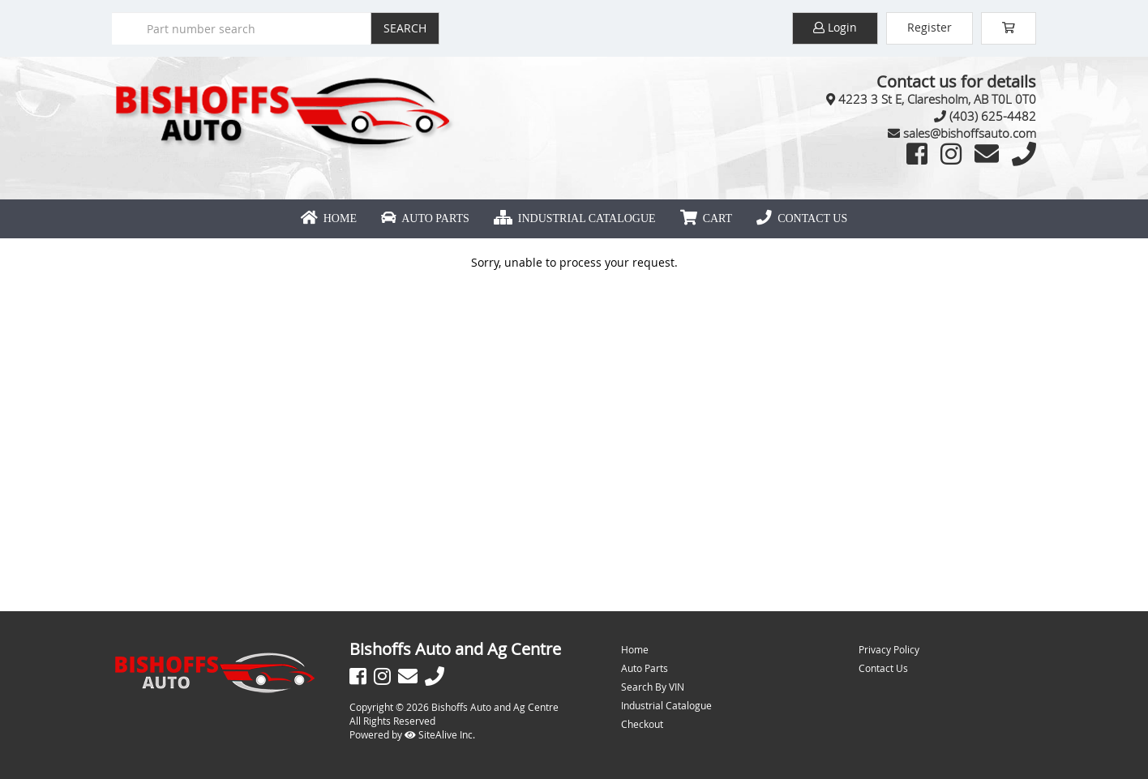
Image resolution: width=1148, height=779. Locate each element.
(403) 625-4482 (992, 116)
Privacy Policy (889, 649)
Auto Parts (425, 218)
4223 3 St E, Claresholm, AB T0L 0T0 (937, 99)
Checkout (642, 723)
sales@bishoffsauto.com (969, 133)
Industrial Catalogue (575, 218)
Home (329, 218)
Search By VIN (652, 686)
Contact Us (801, 218)
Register (929, 27)
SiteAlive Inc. (440, 734)
